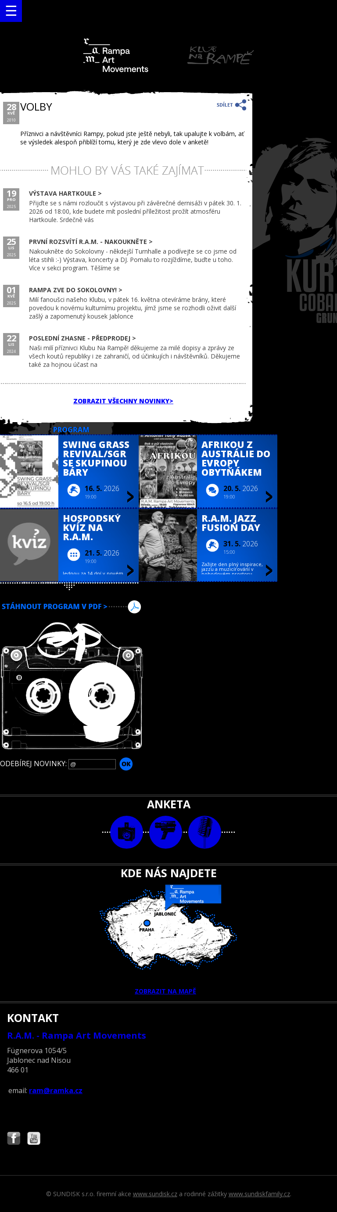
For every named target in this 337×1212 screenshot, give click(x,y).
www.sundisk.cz (155, 1194)
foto (126, 832)
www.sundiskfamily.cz (259, 1194)
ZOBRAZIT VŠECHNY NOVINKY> (123, 401)
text (204, 832)
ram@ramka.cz (55, 1090)
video (165, 832)
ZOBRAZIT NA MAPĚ (168, 940)
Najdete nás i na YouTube (33, 1139)
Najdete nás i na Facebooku (13, 1139)
